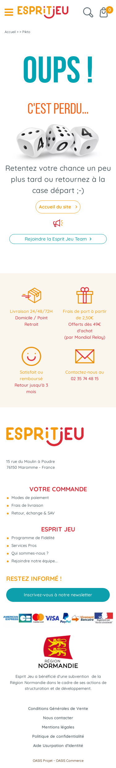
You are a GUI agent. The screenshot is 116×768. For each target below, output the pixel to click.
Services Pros (23, 545)
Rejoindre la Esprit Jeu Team (56, 239)
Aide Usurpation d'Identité (58, 745)
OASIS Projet (43, 760)
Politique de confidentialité (58, 736)
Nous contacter (58, 717)
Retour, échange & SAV (32, 512)
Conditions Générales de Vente (58, 708)
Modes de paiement (29, 497)
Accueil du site (55, 207)
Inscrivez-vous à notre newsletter (58, 595)
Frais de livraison (26, 505)
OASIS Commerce (70, 760)
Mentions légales (58, 726)
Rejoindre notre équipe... (34, 560)
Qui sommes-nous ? (29, 553)
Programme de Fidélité (32, 537)
